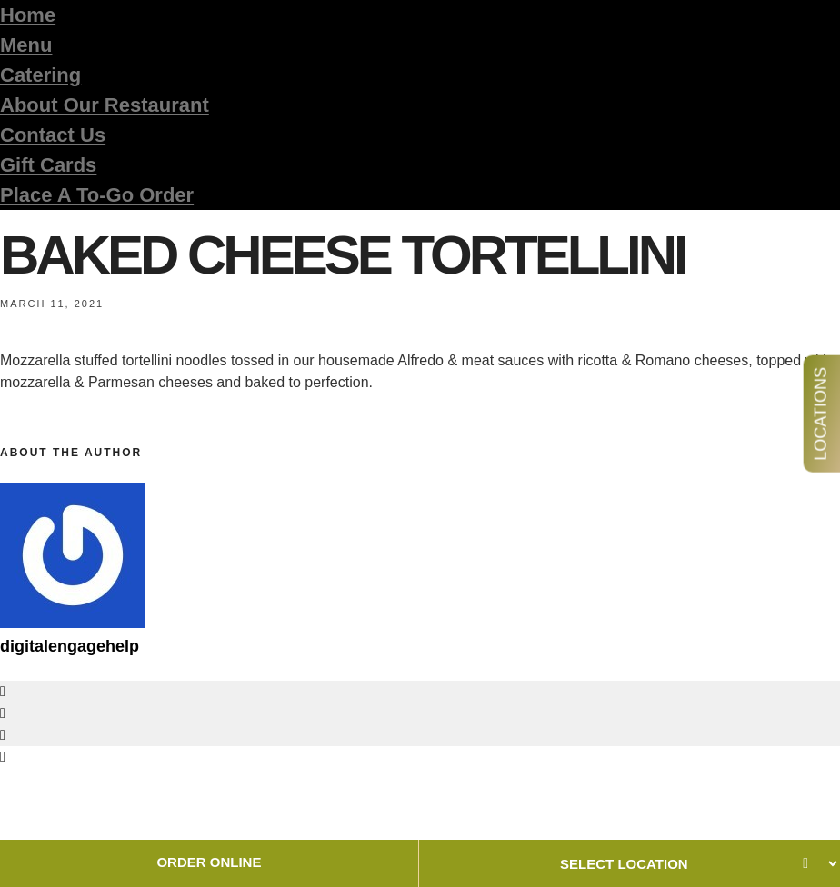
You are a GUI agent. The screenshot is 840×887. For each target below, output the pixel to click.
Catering (40, 75)
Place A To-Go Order (97, 195)
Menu (26, 45)
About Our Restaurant (104, 105)
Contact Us (52, 135)
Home (27, 15)
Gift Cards (48, 165)
